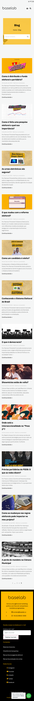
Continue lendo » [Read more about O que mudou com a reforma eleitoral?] (7, 233)
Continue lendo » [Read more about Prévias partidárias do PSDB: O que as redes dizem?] (7, 488)
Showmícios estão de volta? (15, 382)
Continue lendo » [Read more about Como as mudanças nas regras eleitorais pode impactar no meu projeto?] (7, 535)
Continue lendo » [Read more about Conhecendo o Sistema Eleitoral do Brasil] (7, 317)
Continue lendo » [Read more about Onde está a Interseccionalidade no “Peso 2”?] (7, 445)
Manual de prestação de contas (12, 659)
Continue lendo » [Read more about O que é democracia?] (7, 357)
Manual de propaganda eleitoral (13, 655)
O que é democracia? (12, 342)
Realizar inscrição (10, 637)
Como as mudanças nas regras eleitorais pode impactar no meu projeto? (16, 516)
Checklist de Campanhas (10, 651)
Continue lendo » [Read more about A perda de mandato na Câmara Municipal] (7, 579)
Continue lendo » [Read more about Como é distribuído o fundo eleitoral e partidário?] (7, 97)
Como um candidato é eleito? (16, 258)
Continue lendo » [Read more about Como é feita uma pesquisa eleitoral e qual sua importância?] (7, 144)
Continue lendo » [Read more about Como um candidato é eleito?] (7, 274)
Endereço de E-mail (9, 629)
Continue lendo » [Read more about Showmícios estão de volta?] (7, 398)
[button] (27, 8)
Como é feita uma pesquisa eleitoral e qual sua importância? (14, 125)
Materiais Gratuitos (9, 647)
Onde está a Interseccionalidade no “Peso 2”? (16, 426)
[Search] (27, 36)
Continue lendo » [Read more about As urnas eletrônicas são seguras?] (7, 188)
